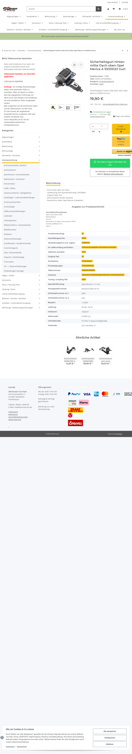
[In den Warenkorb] (48, 58)
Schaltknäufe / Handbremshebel (17, 243)
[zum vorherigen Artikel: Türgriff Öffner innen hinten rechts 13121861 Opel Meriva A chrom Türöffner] (122, 50)
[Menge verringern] (93, 126)
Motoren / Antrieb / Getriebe (14, 298)
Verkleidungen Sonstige (14, 271)
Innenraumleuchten (12, 202)
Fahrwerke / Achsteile (11, 155)
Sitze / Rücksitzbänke (12, 252)
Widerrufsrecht (14, 419)
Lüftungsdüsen (10, 220)
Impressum (10, 747)
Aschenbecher (10, 170)
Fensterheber (9, 184)
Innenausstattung (106, 81)
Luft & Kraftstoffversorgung (13, 294)
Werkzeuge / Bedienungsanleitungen (17, 307)
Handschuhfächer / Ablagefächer (18, 193)
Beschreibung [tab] (53, 183)
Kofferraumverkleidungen (14, 211)
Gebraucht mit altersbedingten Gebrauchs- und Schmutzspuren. (103, 275)
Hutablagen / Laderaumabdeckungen (19, 197)
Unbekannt (85, 243)
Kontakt (125, 2)
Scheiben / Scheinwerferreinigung (16, 303)
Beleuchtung (7, 146)
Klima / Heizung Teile (11, 284)
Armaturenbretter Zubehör (15, 165)
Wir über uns (119, 29)
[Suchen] (61, 9)
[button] (108, 9)
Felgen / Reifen (8, 275)
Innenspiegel (9, 206)
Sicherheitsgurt (87, 261)
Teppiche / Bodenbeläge (14, 257)
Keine (84, 238)
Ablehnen (109, 744)
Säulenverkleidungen (13, 239)
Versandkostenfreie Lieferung (115, 104)
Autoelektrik (7, 142)
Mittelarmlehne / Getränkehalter (17, 225)
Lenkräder (8, 216)
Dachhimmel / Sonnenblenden (16, 174)
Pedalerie (8, 234)
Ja (82, 233)
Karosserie (6, 280)
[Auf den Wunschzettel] (81, 65)
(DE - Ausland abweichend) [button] (100, 115)
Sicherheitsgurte (11, 248)
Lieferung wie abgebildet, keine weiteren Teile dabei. (99, 247)
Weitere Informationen (113, 174)
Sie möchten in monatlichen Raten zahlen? (110, 172)
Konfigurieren (109, 738)
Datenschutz (22, 747)
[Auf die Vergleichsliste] (74, 65)
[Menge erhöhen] (99, 131)
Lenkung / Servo (8, 289)
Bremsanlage (7, 151)
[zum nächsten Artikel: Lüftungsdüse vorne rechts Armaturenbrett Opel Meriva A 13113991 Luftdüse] (127, 50)
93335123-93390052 (88, 270)
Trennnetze (9, 262)
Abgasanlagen (8, 137)
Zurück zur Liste (9, 50)
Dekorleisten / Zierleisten (14, 179)
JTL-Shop (119, 434)
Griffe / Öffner (10, 188)
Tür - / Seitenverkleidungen (15, 266)
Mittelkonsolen (10, 229)
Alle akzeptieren (109, 731)
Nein (83, 252)
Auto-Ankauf (112, 2)
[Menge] (101, 126)
